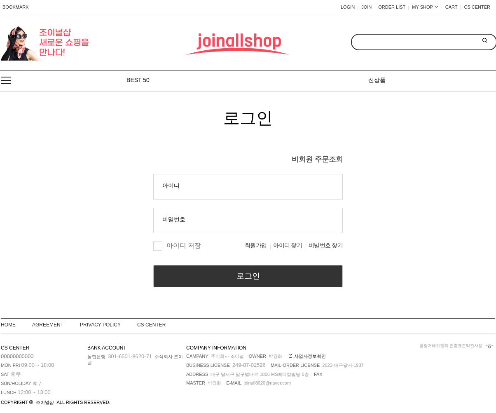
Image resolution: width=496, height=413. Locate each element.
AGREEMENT (47, 325)
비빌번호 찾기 (326, 245)
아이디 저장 (177, 245)
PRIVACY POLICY (100, 325)
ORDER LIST (391, 7)
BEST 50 (138, 80)
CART (451, 7)
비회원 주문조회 (317, 159)
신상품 (377, 80)
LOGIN (348, 7)
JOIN (366, 7)
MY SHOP (425, 7)
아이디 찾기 (287, 245)
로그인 (248, 276)
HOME (8, 325)
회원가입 (256, 245)
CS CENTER (477, 7)
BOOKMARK (15, 7)
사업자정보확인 (307, 356)
